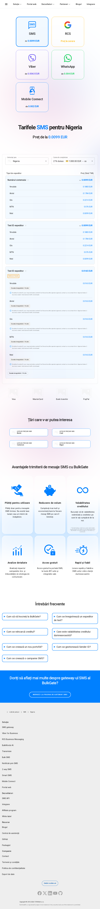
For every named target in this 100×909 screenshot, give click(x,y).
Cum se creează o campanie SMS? (25, 658)
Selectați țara (11, 157)
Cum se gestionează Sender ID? (74, 646)
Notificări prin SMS (10, 763)
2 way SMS (6, 769)
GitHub (5, 839)
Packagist (6, 845)
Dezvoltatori (47, 4)
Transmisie (6, 751)
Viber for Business (10, 733)
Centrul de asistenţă (10, 833)
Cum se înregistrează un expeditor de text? (73, 618)
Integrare (91, 4)
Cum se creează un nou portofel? (24, 646)
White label (6, 816)
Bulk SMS (6, 757)
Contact (5, 856)
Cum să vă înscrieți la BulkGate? (24, 616)
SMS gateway (8, 727)
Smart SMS (7, 775)
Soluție (16, 4)
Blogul (79, 4)
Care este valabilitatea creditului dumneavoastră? (72, 633)
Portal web (31, 4)
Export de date (8, 874)
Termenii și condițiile (10, 862)
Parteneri (64, 4)
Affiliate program (9, 810)
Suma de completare (60, 157)
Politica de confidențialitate (13, 868)
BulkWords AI (8, 745)
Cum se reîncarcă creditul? (21, 631)
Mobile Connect (8, 781)
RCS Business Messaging (13, 739)
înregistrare (13, 276)
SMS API (6, 798)
